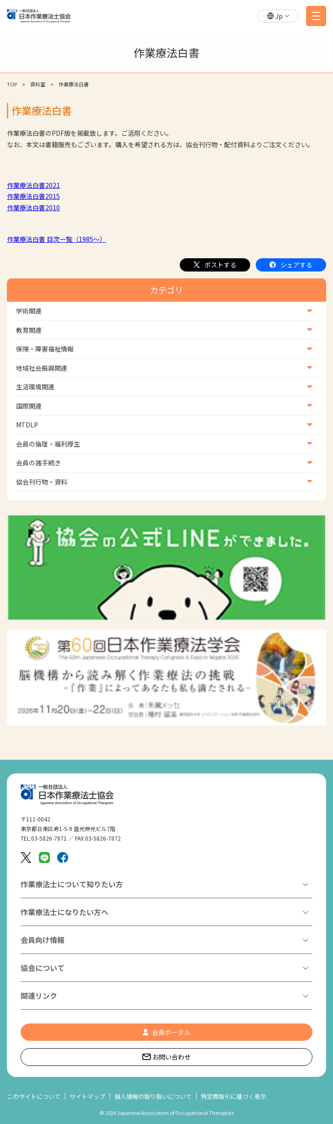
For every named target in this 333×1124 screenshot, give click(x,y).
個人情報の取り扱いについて (153, 1096)
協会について (42, 967)
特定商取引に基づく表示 (233, 1096)
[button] (278, 16)
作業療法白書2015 (33, 196)
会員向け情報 (42, 939)
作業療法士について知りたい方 (72, 884)
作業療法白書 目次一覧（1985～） (56, 239)
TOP (12, 84)
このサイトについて (33, 1096)
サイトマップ (87, 1096)
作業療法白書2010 (33, 207)
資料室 (37, 84)
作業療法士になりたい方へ (64, 911)
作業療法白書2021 (33, 185)
